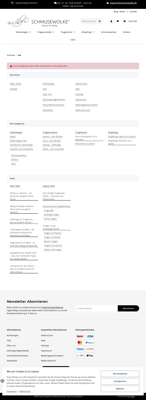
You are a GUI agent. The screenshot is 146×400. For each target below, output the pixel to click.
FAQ (45, 89)
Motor (13, 136)
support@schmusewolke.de (123, 3)
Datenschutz (25, 391)
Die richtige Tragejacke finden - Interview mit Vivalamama (54, 196)
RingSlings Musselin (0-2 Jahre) (120, 142)
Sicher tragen (50, 218)
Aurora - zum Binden (53, 136)
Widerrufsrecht (82, 110)
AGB (77, 89)
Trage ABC (49, 210)
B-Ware (14, 159)
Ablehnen (119, 389)
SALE (13, 163)
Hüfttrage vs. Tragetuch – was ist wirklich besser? (22, 221)
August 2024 (49, 186)
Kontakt (133, 11)
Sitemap (79, 94)
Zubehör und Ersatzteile (21, 149)
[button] (111, 21)
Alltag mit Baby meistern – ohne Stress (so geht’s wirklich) (22, 209)
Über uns (47, 94)
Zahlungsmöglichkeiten (54, 99)
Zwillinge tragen (51, 214)
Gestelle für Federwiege (21, 144)
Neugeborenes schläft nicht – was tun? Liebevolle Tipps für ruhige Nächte (23, 255)
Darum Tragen (51, 241)
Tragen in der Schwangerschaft (51, 227)
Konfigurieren (120, 381)
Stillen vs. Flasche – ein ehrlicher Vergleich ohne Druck (22, 196)
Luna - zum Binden (52, 140)
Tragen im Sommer (53, 245)
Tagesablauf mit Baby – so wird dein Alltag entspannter (23, 244)
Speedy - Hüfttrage (52, 144)
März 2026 (15, 186)
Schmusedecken (19, 155)
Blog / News (119, 11)
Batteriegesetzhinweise (86, 104)
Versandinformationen (53, 104)
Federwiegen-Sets (18, 140)
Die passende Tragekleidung (56, 206)
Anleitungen (48, 83)
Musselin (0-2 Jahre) (84, 143)
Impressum (12, 391)
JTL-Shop (131, 396)
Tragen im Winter (52, 237)
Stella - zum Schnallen (53, 149)
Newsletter (48, 110)
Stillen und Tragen (53, 249)
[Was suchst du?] (88, 21)
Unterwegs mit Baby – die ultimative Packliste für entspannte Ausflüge (22, 232)
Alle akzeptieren (119, 374)
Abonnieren (128, 308)
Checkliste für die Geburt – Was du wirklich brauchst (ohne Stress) (23, 269)
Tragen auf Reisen (52, 233)
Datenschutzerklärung (52, 307)
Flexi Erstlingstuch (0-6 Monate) (86, 138)
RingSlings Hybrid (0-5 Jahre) (121, 136)
